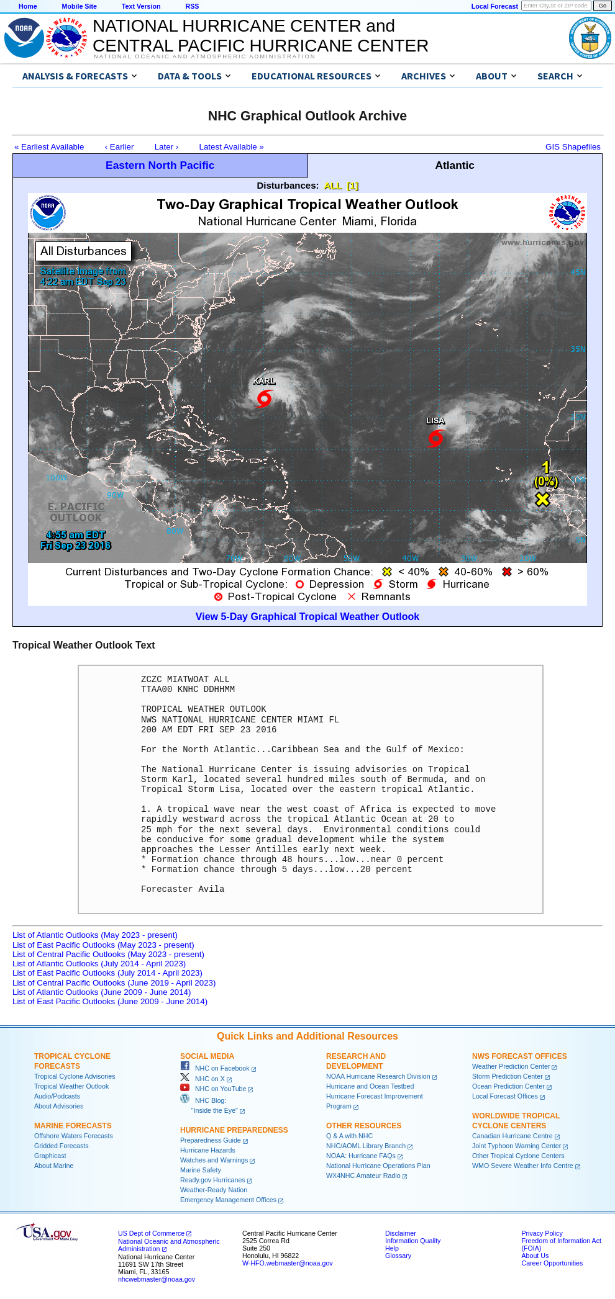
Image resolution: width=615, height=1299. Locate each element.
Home (28, 6)
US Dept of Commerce (151, 1233)
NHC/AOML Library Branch (366, 1145)
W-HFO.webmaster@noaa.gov (287, 1263)
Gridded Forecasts (61, 1145)
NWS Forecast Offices (519, 1056)
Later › (167, 146)
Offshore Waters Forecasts (73, 1135)
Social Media (207, 1056)
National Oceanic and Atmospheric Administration (205, 56)
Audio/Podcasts (57, 1096)
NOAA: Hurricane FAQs (361, 1155)
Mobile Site (79, 6)
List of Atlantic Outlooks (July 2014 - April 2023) (99, 963)
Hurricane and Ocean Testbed (370, 1086)
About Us (535, 1255)
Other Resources (363, 1125)
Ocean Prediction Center (508, 1086)
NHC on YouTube (213, 1088)
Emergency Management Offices (228, 1199)
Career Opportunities (552, 1263)
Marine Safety (200, 1170)
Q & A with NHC (349, 1135)
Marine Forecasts (73, 1125)
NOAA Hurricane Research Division (378, 1076)
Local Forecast (495, 6)
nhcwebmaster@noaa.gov (156, 1279)
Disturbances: (288, 185)
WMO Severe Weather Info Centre (522, 1165)
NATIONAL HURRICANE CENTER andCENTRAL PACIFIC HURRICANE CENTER (261, 35)
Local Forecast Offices (505, 1096)
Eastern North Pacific (160, 165)
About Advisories (58, 1106)
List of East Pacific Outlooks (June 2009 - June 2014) (109, 1001)
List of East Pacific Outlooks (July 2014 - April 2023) (107, 973)
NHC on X (202, 1078)
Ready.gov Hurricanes (212, 1180)
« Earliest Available (49, 146)
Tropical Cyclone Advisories (75, 1076)
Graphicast (50, 1155)
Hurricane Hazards (207, 1150)
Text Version (141, 6)
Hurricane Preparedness (234, 1130)
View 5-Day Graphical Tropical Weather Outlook (307, 616)
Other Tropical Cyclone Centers (518, 1155)
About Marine (53, 1165)
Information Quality (412, 1240)
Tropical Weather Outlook (71, 1086)
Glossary (398, 1255)
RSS (192, 6)
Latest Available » (231, 146)
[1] (352, 185)
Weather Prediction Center (511, 1066)
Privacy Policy (541, 1233)
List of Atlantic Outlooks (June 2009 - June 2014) (101, 992)
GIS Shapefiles (573, 146)
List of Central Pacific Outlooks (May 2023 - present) (108, 954)
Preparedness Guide (210, 1140)
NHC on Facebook (215, 1068)
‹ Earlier (119, 146)
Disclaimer (400, 1233)
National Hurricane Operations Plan (378, 1165)
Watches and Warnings (214, 1160)
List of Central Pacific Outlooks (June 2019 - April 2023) (114, 982)
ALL (333, 185)
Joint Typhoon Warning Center (516, 1145)
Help (392, 1248)
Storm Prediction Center (507, 1076)
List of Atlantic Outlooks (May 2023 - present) (95, 935)
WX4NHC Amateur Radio (363, 1175)
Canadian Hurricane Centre (512, 1135)
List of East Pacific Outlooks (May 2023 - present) (103, 945)
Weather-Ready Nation (213, 1189)
